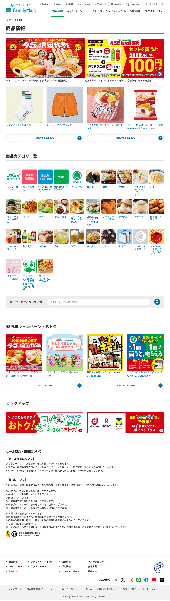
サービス (91, 11)
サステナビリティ (152, 11)
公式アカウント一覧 (108, 580)
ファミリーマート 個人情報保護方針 (26, 589)
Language (135, 4)
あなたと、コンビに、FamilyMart (21, 8)
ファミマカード (38, 567)
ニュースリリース (70, 572)
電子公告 (92, 572)
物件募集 (57, 4)
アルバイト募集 (84, 4)
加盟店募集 (44, 4)
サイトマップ (149, 589)
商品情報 (13, 562)
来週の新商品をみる (125, 138)
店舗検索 (117, 4)
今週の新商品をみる (44, 138)
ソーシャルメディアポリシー (64, 589)
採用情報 (69, 4)
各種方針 (92, 567)
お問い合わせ (100, 4)
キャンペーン (74, 11)
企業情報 (134, 11)
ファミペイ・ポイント (113, 11)
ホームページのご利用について (101, 589)
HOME (8, 20)
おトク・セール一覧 (125, 386)
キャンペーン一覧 (44, 386)
